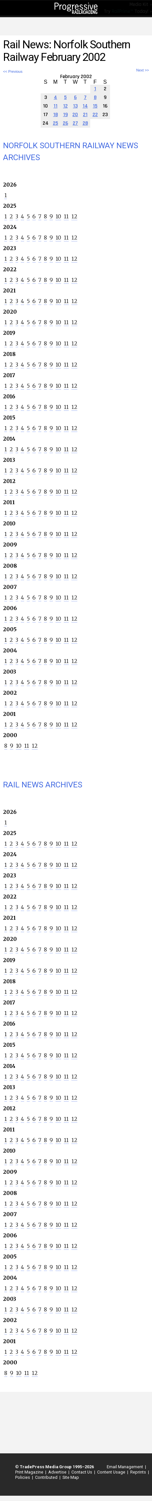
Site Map (70, 1477)
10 (58, 216)
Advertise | (57, 1472)
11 (66, 216)
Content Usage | (111, 1472)
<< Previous (12, 71)
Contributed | (46, 1477)
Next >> (142, 70)
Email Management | (125, 1466)
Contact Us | (82, 1472)
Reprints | (138, 1472)
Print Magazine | (29, 1472)
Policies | (23, 1477)
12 (74, 216)
